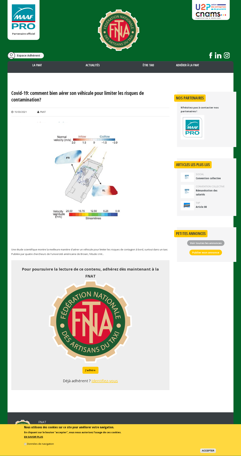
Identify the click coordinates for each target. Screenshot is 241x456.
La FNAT (37, 65)
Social (200, 174)
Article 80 (201, 207)
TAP (198, 202)
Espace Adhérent (28, 55)
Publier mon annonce (205, 252)
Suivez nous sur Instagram (227, 55)
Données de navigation (40, 444)
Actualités (93, 65)
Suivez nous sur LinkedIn (218, 55)
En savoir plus (33, 438)
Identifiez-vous (105, 380)
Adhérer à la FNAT (187, 65)
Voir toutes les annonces (206, 243)
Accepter (208, 451)
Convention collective (208, 178)
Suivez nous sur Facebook (210, 55)
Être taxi (148, 65)
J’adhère (90, 370)
